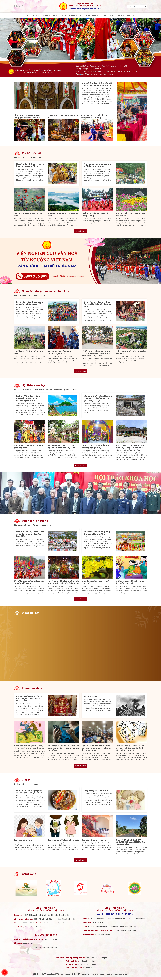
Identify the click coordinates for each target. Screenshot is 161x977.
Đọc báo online (20, 157)
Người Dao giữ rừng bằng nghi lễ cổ (28, 352)
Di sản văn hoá (39, 295)
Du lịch (17, 784)
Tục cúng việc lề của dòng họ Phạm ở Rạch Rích (62, 352)
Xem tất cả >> (80, 231)
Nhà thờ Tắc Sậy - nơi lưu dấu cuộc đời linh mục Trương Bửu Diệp (30, 534)
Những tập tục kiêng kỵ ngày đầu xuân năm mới (130, 582)
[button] (78, 74)
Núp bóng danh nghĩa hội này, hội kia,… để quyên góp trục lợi (29, 747)
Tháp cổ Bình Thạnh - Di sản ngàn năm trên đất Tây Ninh (61, 446)
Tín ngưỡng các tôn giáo (43, 525)
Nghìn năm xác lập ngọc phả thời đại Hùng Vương (97, 165)
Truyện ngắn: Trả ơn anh (96, 790)
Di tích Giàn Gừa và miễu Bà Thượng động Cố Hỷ (95, 446)
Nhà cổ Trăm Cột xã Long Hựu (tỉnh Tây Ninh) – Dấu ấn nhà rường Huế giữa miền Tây (130, 447)
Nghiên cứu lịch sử (61, 390)
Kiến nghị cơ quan (36, 157)
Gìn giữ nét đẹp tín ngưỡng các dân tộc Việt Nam (29, 582)
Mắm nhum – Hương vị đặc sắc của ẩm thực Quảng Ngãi (30, 791)
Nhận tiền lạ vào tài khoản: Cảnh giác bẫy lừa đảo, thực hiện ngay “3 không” (63, 748)
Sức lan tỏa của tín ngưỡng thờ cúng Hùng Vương (97, 533)
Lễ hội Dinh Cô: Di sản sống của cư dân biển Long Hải (29, 303)
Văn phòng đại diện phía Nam (115, 914)
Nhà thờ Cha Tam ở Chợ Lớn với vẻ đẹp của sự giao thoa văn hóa (97, 84)
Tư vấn (74, 390)
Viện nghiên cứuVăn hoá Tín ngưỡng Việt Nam (46, 909)
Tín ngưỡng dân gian (22, 525)
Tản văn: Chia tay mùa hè (94, 840)
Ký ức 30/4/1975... (92, 696)
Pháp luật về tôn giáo (43, 390)
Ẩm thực (34, 784)
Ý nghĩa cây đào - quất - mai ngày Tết (95, 582)
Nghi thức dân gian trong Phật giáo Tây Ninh (29, 446)
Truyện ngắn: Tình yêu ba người (63, 840)
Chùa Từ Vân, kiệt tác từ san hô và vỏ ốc (131, 352)
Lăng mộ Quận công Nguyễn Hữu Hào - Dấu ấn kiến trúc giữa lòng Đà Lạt (98, 398)
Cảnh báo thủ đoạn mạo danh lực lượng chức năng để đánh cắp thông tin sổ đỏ (130, 748)
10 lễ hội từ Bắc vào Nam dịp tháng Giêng (95, 214)
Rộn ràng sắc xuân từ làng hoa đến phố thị (130, 214)
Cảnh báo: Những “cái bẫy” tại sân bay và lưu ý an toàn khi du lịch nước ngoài (97, 748)
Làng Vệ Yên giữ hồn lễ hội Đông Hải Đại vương (94, 116)
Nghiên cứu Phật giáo (23, 390)
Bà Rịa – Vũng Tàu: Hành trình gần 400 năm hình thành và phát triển (28, 398)
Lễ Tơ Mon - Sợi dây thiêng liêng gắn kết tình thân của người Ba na (27, 117)
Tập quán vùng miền (22, 295)
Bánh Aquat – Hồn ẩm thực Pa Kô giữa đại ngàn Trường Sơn (97, 304)
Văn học (25, 784)
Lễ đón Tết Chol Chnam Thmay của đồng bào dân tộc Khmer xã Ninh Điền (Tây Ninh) (97, 353)
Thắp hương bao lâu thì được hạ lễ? (63, 116)
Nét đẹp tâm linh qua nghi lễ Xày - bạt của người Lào (30, 165)
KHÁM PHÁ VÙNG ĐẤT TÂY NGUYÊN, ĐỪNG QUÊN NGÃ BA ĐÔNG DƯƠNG (130, 842)
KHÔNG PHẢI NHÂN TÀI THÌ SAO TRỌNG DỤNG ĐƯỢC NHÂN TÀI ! (29, 698)
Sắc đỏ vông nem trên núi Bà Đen (28, 214)
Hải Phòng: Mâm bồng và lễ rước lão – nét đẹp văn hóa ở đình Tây (63, 582)
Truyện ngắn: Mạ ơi (23, 840)
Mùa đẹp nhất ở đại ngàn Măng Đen (63, 214)
